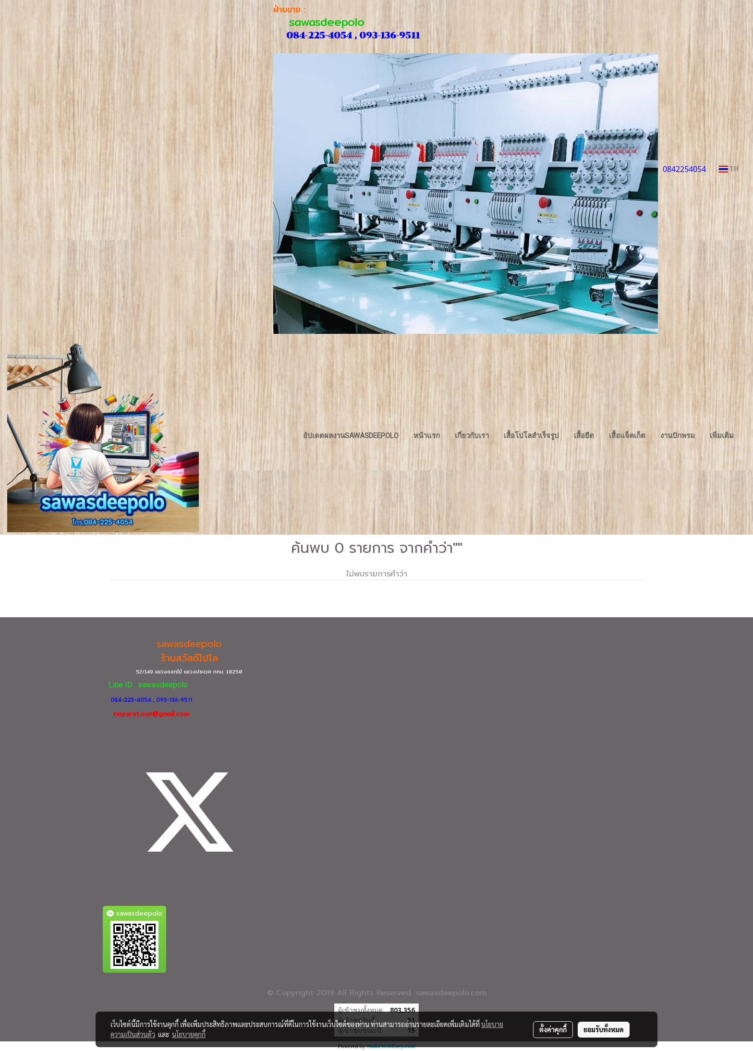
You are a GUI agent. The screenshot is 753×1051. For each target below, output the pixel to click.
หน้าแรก (426, 435)
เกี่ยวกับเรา (472, 435)
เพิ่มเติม (722, 435)
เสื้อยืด (584, 435)
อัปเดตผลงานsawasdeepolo (351, 435)
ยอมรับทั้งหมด (603, 1029)
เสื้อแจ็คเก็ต (627, 435)
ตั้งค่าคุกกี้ (553, 1029)
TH (729, 168)
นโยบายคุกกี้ (189, 1034)
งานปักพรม (677, 435)
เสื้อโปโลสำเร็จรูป (531, 435)
